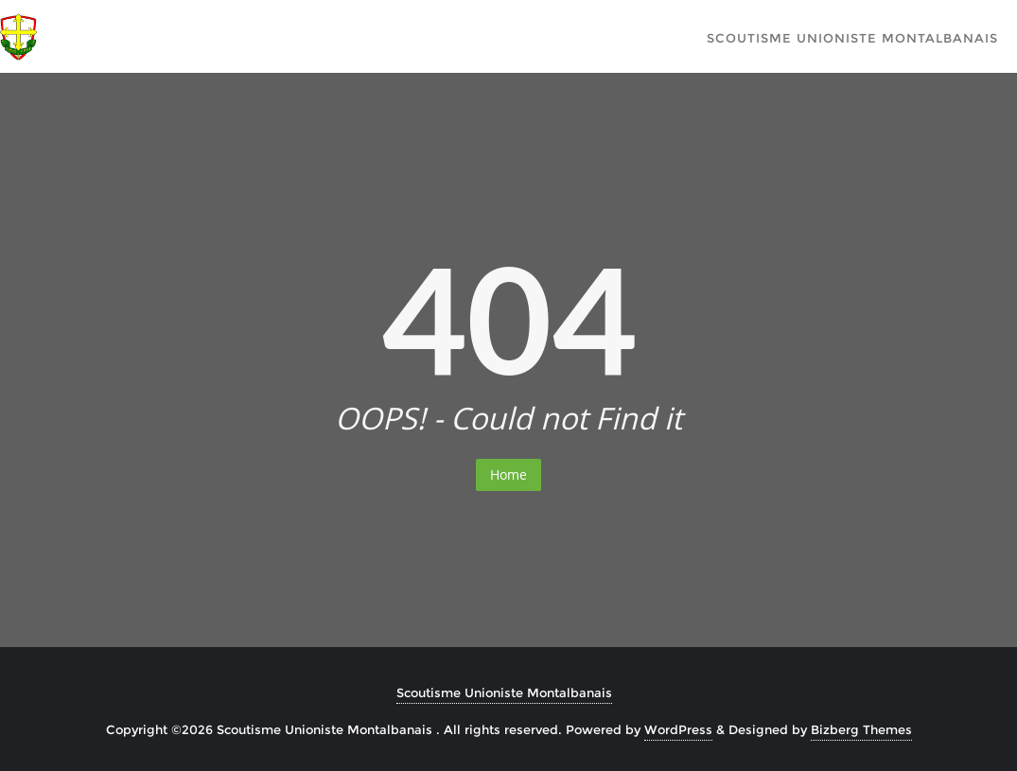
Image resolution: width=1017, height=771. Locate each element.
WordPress (678, 729)
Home (508, 474)
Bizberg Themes (861, 729)
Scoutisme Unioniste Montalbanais (504, 692)
